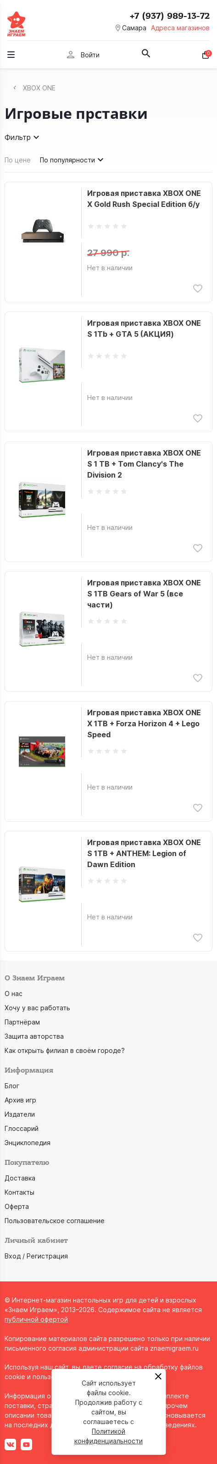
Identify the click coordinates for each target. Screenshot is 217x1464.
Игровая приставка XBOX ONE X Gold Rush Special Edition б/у (144, 199)
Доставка (20, 1178)
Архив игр (20, 1100)
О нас (13, 993)
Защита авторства (34, 1036)
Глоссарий (22, 1128)
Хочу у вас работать (37, 1008)
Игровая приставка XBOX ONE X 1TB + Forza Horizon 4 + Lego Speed (144, 723)
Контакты (19, 1192)
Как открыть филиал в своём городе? (65, 1050)
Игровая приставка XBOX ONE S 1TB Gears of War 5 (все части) (144, 593)
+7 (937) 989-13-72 (170, 16)
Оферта (17, 1206)
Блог (12, 1086)
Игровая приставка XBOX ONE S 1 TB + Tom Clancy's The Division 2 (144, 463)
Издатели (20, 1114)
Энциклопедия (27, 1143)
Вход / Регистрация (36, 1256)
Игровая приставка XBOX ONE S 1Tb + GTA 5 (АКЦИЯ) (144, 328)
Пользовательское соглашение (55, 1221)
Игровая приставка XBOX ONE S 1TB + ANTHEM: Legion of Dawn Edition (144, 853)
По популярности (73, 159)
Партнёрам (22, 1022)
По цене (18, 160)
